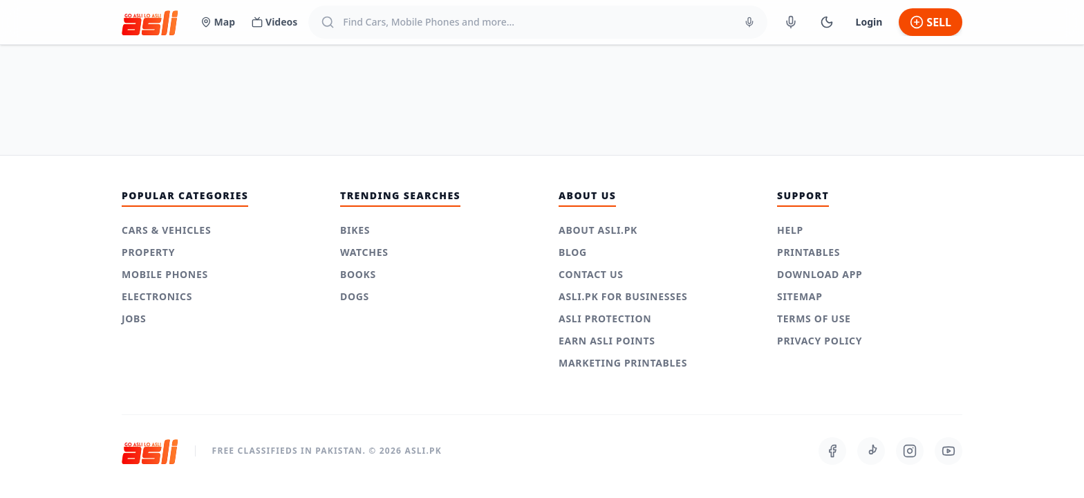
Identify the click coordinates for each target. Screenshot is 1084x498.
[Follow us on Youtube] (948, 451)
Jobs (134, 318)
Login (869, 21)
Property (148, 252)
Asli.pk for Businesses (623, 296)
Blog (573, 252)
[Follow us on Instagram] (910, 451)
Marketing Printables (623, 362)
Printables (808, 252)
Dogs (354, 296)
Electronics (157, 296)
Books (358, 274)
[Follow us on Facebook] (832, 451)
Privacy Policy (819, 340)
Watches (364, 252)
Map (217, 21)
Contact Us (591, 274)
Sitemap (800, 296)
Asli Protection (605, 318)
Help (790, 230)
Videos (274, 21)
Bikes (355, 230)
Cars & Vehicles (166, 230)
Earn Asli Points (607, 340)
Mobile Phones (165, 274)
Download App (820, 274)
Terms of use (814, 318)
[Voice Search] (749, 22)
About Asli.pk (598, 230)
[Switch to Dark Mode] (826, 22)
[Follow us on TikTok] (871, 451)
